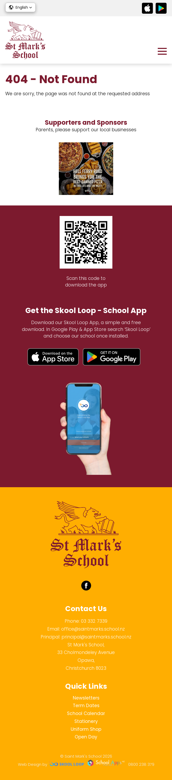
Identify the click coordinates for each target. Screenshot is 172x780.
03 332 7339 (94, 621)
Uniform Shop (86, 729)
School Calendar (86, 713)
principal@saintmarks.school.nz (96, 637)
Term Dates (86, 705)
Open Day (86, 737)
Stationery (86, 721)
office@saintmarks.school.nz (93, 629)
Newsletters (86, 698)
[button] (20, 7)
